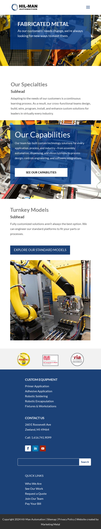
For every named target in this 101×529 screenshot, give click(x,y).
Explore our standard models (40, 250)
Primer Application (37, 386)
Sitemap (51, 519)
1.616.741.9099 (41, 437)
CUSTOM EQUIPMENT (41, 380)
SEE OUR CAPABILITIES (41, 172)
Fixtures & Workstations (40, 406)
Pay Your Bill (33, 503)
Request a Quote (36, 493)
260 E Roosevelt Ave (38, 424)
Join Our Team (34, 498)
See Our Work (34, 488)
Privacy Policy (66, 519)
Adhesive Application (38, 391)
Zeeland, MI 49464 (37, 429)
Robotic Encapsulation (39, 401)
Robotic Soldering (36, 396)
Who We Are (33, 483)
